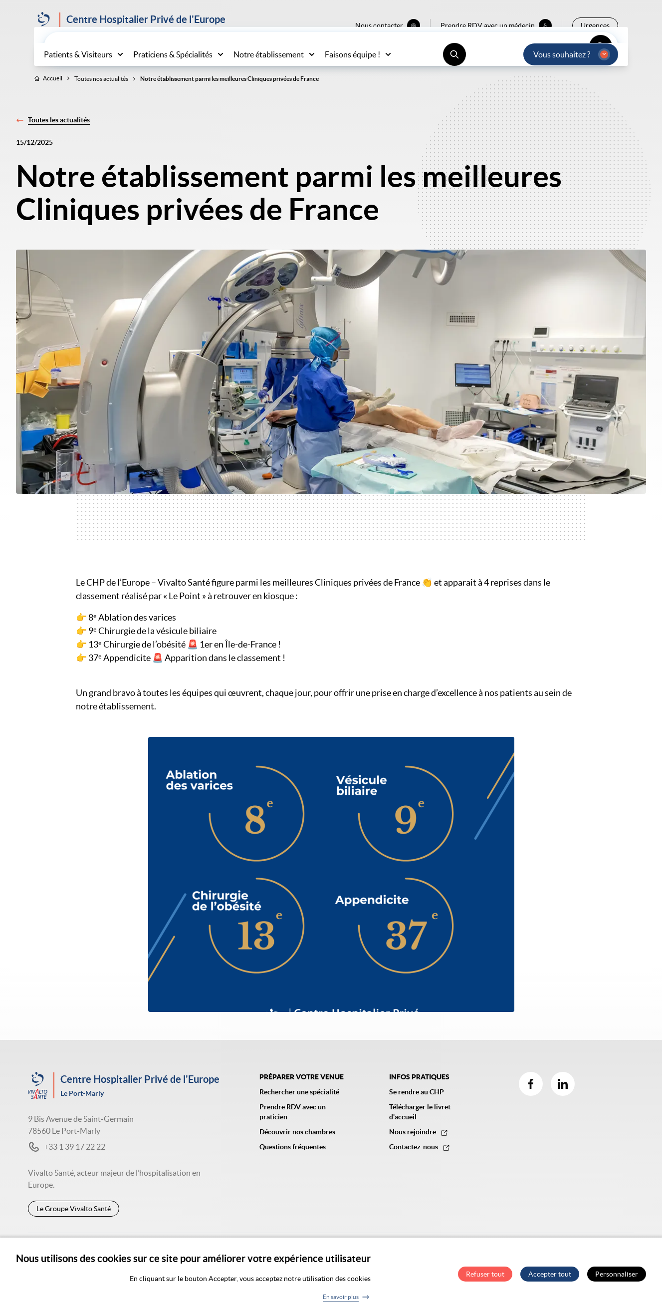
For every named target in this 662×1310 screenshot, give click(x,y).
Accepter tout (549, 1278)
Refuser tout (485, 1278)
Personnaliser (616, 1278)
